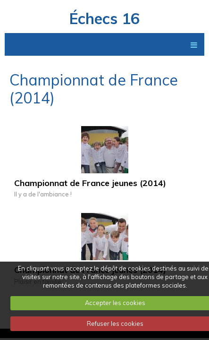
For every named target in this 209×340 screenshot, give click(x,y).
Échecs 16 (104, 18)
